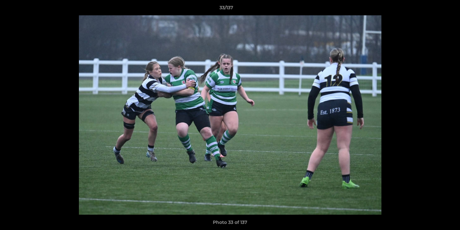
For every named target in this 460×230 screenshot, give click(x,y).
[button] (433, 9)
